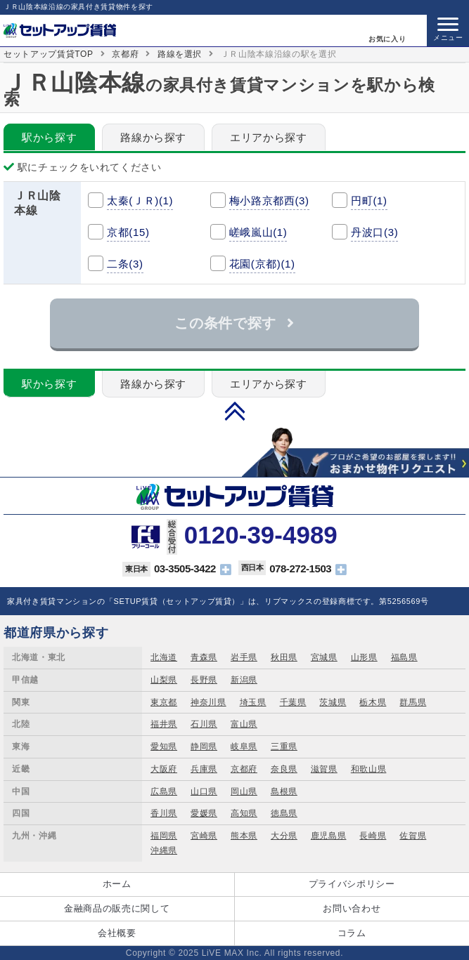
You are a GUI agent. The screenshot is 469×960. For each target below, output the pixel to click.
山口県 (204, 791)
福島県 (404, 657)
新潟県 (244, 680)
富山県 (244, 724)
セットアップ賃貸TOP (49, 54)
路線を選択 (180, 54)
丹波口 (374, 232)
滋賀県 (324, 769)
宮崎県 (204, 836)
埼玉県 (253, 702)
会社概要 (117, 933)
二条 (125, 264)
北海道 (163, 657)
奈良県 (284, 769)
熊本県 (244, 836)
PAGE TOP (234, 411)
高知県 (244, 813)
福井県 (163, 724)
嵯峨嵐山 (258, 232)
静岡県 (204, 746)
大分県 (284, 836)
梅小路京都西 (269, 200)
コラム (352, 933)
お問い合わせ (351, 908)
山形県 (364, 657)
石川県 (204, 724)
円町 (369, 200)
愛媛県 (204, 813)
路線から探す (153, 137)
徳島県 (284, 813)
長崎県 (372, 836)
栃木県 (372, 702)
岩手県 (244, 657)
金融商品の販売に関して (116, 908)
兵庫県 (204, 769)
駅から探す (49, 137)
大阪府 (163, 769)
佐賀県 (412, 836)
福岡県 (163, 836)
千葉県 (293, 702)
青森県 (204, 657)
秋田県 (284, 657)
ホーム (117, 884)
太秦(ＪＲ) (140, 200)
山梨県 (163, 680)
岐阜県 (244, 746)
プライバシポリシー (352, 884)
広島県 (163, 791)
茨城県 (332, 702)
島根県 (284, 791)
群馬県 (412, 702)
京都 (128, 232)
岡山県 (244, 791)
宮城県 (324, 657)
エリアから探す (268, 137)
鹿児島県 (329, 836)
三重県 (284, 746)
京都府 (125, 54)
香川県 (163, 813)
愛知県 (163, 746)
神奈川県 (208, 702)
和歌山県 (369, 769)
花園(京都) (262, 264)
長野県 (204, 680)
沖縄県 (163, 850)
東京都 (163, 702)
